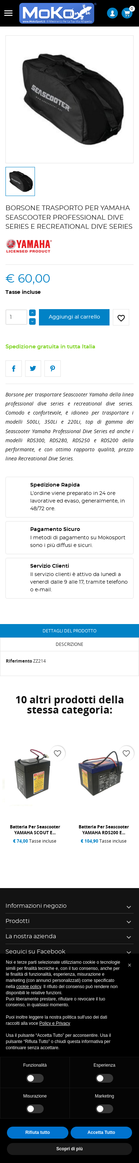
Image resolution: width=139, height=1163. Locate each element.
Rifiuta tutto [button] (37, 1132)
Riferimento (19, 661)
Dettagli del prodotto (69, 631)
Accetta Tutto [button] (101, 1132)
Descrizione (69, 644)
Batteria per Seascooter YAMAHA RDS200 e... (104, 830)
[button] (129, 965)
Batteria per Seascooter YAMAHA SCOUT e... (35, 830)
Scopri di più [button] (69, 1148)
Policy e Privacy (54, 1023)
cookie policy (28, 986)
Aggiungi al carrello (74, 317)
